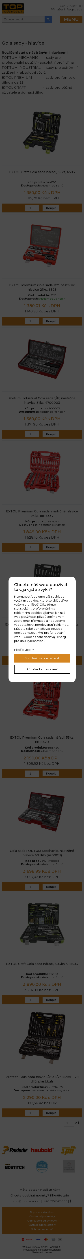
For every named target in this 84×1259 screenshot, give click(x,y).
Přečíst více (22, 649)
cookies (32, 600)
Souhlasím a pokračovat (42, 658)
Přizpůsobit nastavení (42, 669)
